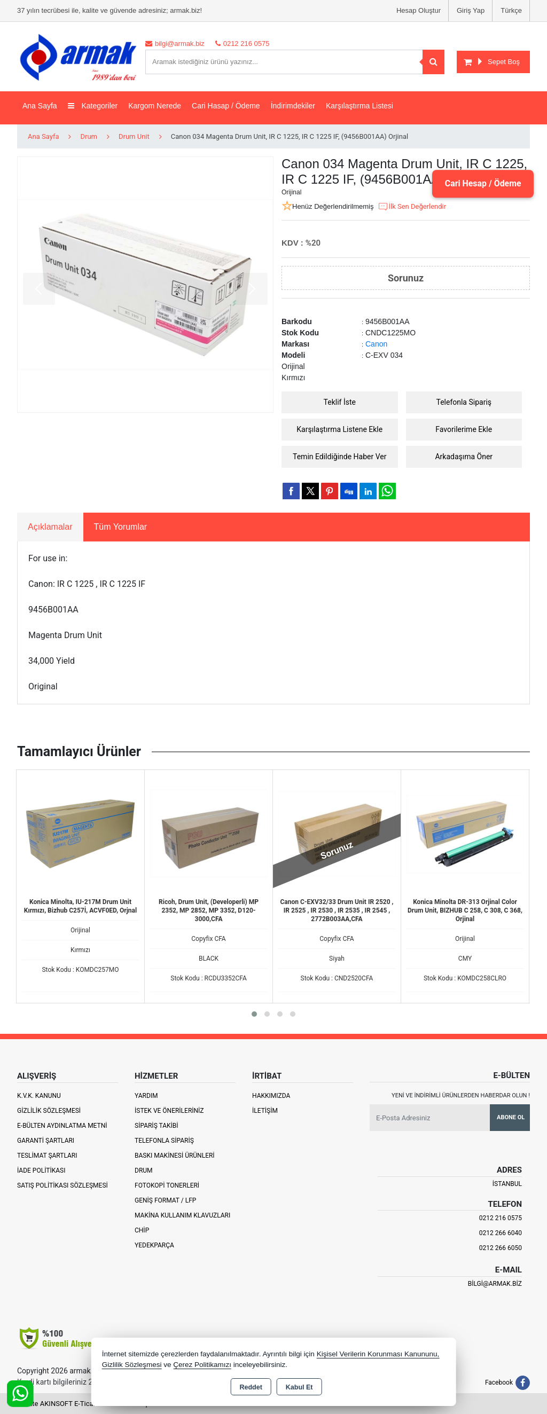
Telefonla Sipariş (463, 402)
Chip (142, 1230)
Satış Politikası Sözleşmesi (62, 1185)
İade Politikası (41, 1170)
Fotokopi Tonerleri (167, 1185)
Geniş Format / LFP (165, 1200)
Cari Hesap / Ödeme (482, 183)
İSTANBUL (507, 1184)
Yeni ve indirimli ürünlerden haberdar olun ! (461, 1095)
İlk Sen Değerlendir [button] (412, 206)
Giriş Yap (471, 10)
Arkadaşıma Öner (464, 456)
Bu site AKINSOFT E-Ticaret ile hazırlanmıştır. (86, 1404)
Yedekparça (154, 1245)
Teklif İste (340, 402)
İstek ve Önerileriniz (169, 1110)
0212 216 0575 (500, 1218)
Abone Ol (511, 1117)
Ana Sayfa (39, 105)
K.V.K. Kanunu (39, 1095)
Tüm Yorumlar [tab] (120, 526)
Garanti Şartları (45, 1140)
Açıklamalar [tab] (50, 526)
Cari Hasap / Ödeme (226, 105)
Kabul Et (299, 1387)
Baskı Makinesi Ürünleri (175, 1155)
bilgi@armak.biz (495, 1283)
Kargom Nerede (154, 105)
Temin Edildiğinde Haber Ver (340, 456)
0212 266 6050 (500, 1248)
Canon (376, 344)
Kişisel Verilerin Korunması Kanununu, (378, 1354)
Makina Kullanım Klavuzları (182, 1215)
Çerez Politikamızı (202, 1365)
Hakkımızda (271, 1095)
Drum (144, 1170)
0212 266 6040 (500, 1233)
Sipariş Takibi (156, 1125)
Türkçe (511, 10)
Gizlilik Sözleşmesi (49, 1110)
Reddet (250, 1387)
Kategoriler (93, 105)
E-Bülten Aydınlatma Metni (62, 1125)
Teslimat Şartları (47, 1155)
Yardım (146, 1095)
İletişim (265, 1110)
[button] (254, 1014)
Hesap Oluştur (418, 10)
